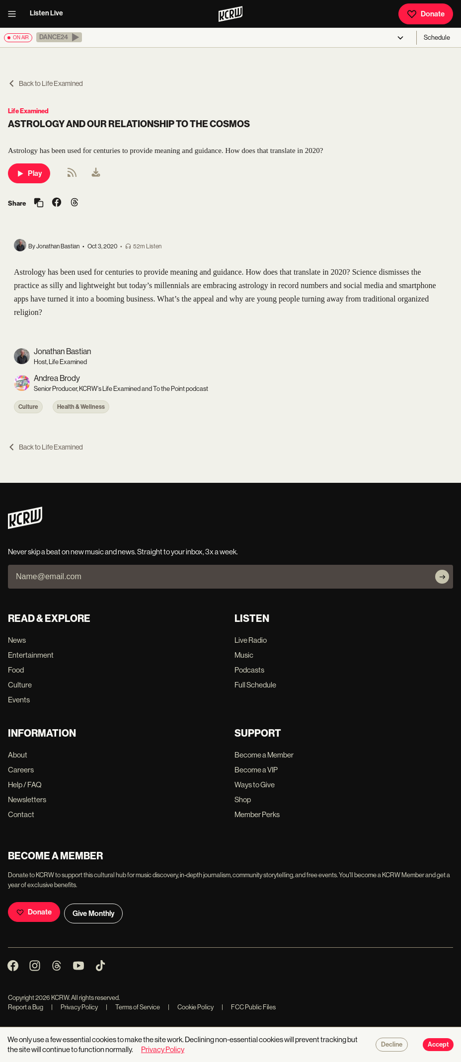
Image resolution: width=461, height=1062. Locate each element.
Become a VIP (256, 769)
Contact (21, 814)
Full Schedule (255, 685)
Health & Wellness (81, 406)
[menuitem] (96, 173)
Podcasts (249, 670)
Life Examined (28, 111)
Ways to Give (254, 784)
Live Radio (250, 640)
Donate (426, 14)
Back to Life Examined (45, 83)
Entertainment (31, 655)
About (17, 755)
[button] (59, 37)
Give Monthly (93, 913)
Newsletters (27, 799)
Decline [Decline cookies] (391, 1045)
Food (16, 670)
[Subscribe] (442, 577)
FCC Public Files (249, 1007)
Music (243, 655)
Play (29, 173)
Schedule (437, 37)
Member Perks (257, 814)
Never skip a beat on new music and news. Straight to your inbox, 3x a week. (123, 551)
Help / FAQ (25, 784)
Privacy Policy (74, 1007)
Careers (21, 769)
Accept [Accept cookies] (438, 1045)
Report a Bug (25, 1007)
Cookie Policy (191, 1007)
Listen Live (46, 13)
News (17, 640)
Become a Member (264, 755)
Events (19, 699)
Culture (28, 406)
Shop (242, 799)
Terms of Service (133, 1007)
